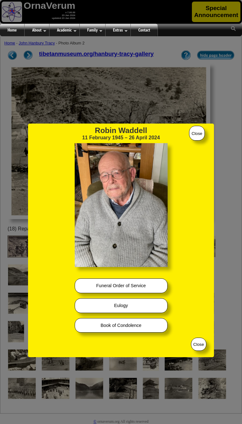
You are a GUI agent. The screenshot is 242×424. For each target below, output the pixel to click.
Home (12, 30)
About (39, 30)
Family (94, 30)
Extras (120, 30)
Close (197, 133)
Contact (144, 30)
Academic (67, 30)
